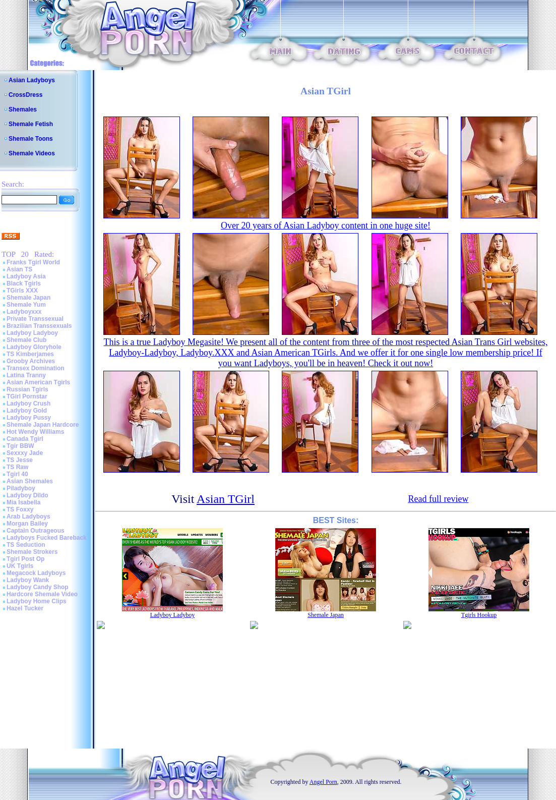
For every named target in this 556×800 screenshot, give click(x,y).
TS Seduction (26, 544)
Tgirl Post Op (25, 558)
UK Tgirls (20, 565)
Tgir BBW (20, 445)
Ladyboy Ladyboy (32, 332)
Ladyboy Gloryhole (34, 347)
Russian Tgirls (27, 389)
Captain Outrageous (36, 530)
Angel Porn (323, 781)
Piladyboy (21, 488)
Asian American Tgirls (38, 382)
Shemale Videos (32, 153)
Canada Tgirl (25, 438)
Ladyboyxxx (24, 311)
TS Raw (17, 467)
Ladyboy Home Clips (37, 601)
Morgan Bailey (27, 523)
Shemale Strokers (32, 551)
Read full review (438, 499)
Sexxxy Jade (25, 452)
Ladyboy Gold (27, 410)
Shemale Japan (28, 297)
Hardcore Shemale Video (42, 594)
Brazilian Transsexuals (39, 325)
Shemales (23, 109)
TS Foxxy (20, 509)
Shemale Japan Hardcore (43, 424)
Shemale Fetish (31, 124)
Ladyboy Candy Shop (38, 587)
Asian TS (19, 269)
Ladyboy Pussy (29, 417)
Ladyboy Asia (26, 276)
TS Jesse (20, 460)
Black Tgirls (24, 283)
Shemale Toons (31, 138)
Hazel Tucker (25, 608)
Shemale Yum (26, 304)
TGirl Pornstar (27, 396)
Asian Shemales (30, 481)
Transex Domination (36, 368)
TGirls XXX (22, 290)
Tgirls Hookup (479, 614)
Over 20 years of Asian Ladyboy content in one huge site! (325, 225)
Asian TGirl (226, 498)
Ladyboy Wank (28, 580)
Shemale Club (26, 340)
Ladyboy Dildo (27, 495)
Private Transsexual (35, 318)
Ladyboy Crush (28, 403)
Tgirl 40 (17, 474)
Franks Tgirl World (33, 262)
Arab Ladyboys (28, 516)
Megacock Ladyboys (36, 573)
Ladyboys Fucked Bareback (47, 537)
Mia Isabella (23, 502)
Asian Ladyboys (32, 80)
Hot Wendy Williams (35, 431)
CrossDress (25, 94)
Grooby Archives (31, 361)
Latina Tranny (26, 375)
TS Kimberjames (30, 354)
